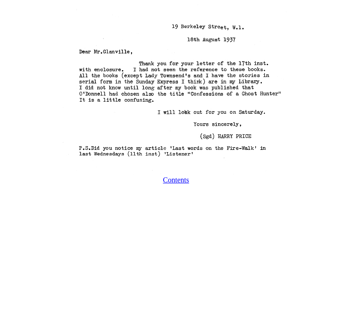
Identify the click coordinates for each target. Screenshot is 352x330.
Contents (176, 180)
